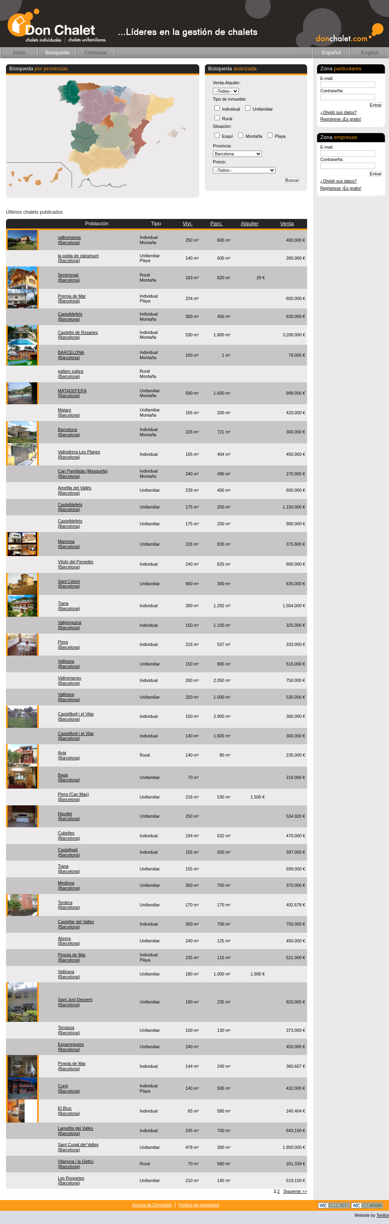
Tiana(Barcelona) (69, 606)
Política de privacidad (199, 1204)
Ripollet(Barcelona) (69, 816)
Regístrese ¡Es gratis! (340, 119)
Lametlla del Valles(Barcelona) (75, 1131)
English (370, 53)
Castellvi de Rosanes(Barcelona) (78, 335)
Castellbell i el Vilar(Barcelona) (76, 716)
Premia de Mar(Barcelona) (72, 299)
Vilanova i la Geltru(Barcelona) (75, 1164)
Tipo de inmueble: (229, 99)
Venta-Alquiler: (226, 82)
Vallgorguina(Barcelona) (69, 625)
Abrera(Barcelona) (69, 941)
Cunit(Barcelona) (69, 1088)
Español (331, 53)
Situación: (222, 126)
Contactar (95, 53)
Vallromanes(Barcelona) (69, 681)
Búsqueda (57, 53)
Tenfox (383, 1215)
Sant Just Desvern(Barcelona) (75, 1002)
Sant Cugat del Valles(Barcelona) (78, 1147)
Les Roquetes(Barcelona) (71, 1181)
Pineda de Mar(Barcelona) (71, 957)
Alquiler (249, 224)
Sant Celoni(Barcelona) (69, 584)
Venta (287, 224)
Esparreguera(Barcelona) (71, 1047)
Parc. (216, 224)
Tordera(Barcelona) (69, 905)
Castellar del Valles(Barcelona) (76, 924)
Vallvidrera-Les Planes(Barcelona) (79, 454)
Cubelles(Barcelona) (69, 836)
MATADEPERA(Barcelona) (72, 393)
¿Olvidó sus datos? (338, 112)
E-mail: (326, 78)
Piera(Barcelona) (69, 645)
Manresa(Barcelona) (69, 544)
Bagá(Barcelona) (69, 778)
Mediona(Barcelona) (69, 885)
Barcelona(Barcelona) (69, 432)
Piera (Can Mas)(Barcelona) (73, 797)
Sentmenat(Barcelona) (69, 277)
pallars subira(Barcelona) (70, 374)
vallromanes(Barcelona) (69, 240)
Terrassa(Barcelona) (69, 1030)
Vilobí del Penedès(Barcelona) (75, 564)
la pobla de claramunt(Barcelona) (78, 258)
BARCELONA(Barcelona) (71, 355)
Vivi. (188, 224)
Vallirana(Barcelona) (69, 664)
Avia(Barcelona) (69, 755)
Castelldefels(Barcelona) (70, 317)
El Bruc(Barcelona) (69, 1111)
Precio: (219, 161)
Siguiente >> (295, 1191)
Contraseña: (331, 90)
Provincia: (222, 145)
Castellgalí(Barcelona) (69, 852)
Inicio (19, 53)
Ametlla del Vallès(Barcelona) (74, 490)
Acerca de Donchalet (152, 1204)
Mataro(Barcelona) (69, 412)
